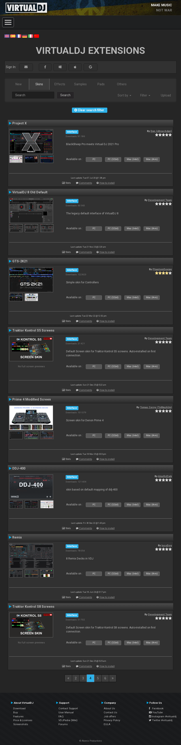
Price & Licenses (22, 720)
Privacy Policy (112, 720)
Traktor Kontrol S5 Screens (33, 330)
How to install (107, 183)
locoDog (167, 545)
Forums (63, 724)
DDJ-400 (18, 468)
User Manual (66, 712)
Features (18, 716)
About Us (109, 708)
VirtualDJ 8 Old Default (29, 192)
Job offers (110, 716)
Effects (59, 84)
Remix (17, 537)
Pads (101, 84)
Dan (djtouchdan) (161, 131)
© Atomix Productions (90, 740)
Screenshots (20, 724)
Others (122, 84)
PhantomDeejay (162, 269)
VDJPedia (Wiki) (68, 720)
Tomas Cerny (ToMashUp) (156, 407)
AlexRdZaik (165, 476)
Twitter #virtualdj (160, 720)
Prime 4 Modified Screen (31, 399)
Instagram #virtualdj (163, 716)
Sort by (124, 95)
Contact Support (68, 708)
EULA (107, 724)
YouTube (156, 712)
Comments (85, 183)
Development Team (160, 200)
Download (19, 708)
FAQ (61, 716)
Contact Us (110, 712)
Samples (80, 84)
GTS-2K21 (20, 261)
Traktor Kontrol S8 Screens (33, 606)
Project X (19, 123)
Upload (166, 95)
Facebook (156, 708)
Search (65, 95)
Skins (39, 84)
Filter (145, 95)
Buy (15, 712)
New (18, 84)
